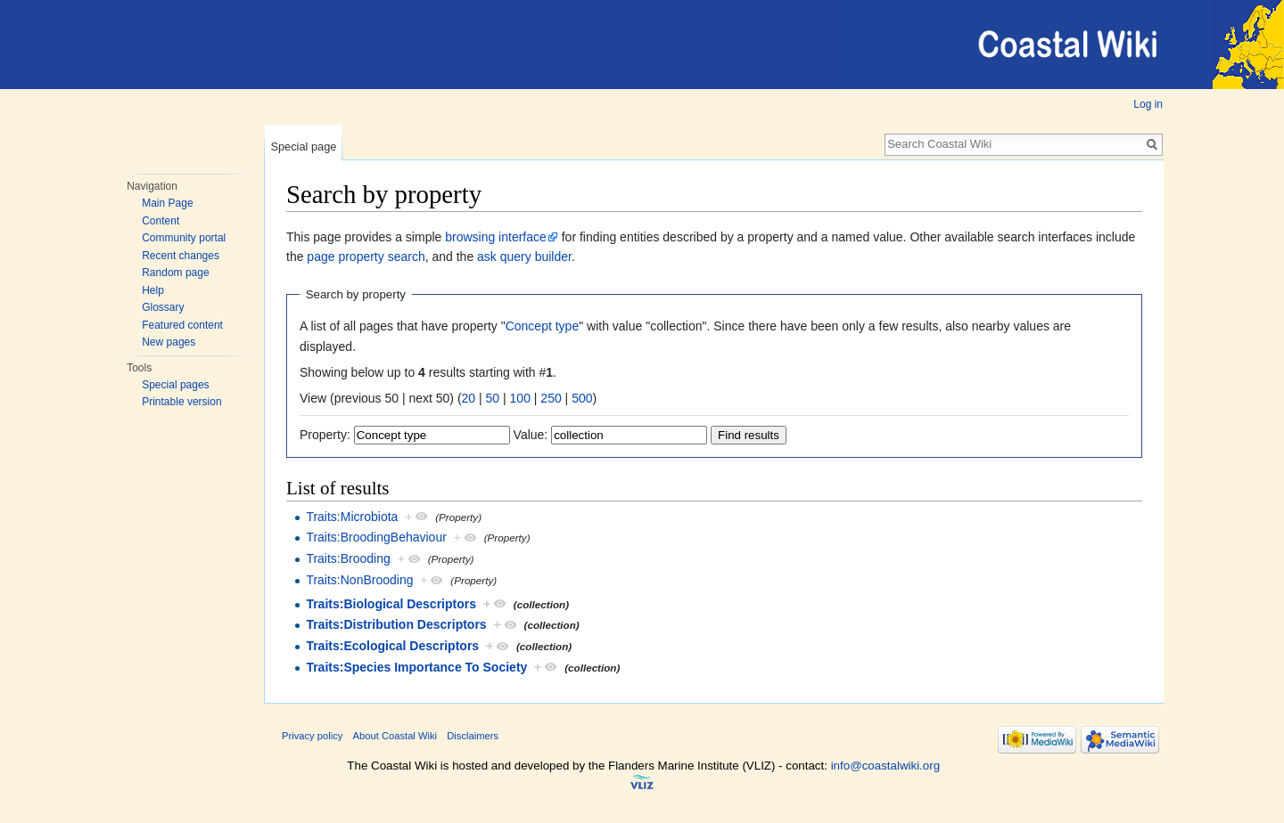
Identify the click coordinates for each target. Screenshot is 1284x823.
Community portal (184, 238)
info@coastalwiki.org (885, 765)
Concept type (543, 326)
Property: (325, 435)
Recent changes (180, 255)
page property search (365, 256)
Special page (303, 146)
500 (582, 398)
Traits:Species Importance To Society (416, 667)
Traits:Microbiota (352, 516)
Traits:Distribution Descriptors (396, 624)
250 (550, 398)
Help (153, 290)
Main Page (167, 203)
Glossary (163, 307)
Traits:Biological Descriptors (391, 604)
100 (520, 398)
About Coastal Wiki (395, 735)
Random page (175, 272)
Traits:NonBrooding (359, 580)
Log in (1148, 104)
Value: (531, 435)
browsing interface (496, 237)
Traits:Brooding (348, 558)
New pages (168, 342)
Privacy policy (312, 735)
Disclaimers (472, 735)
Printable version (181, 401)
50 (493, 398)
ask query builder (524, 256)
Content (160, 221)
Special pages (175, 385)
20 (469, 398)
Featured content (182, 325)
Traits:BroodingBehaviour (376, 537)
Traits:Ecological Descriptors (392, 646)
